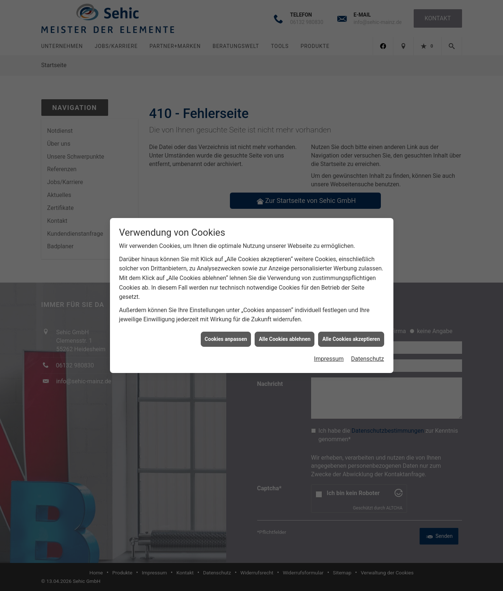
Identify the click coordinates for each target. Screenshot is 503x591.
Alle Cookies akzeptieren (351, 330)
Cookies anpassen (226, 330)
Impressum (329, 349)
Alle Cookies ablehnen (284, 330)
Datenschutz (367, 349)
